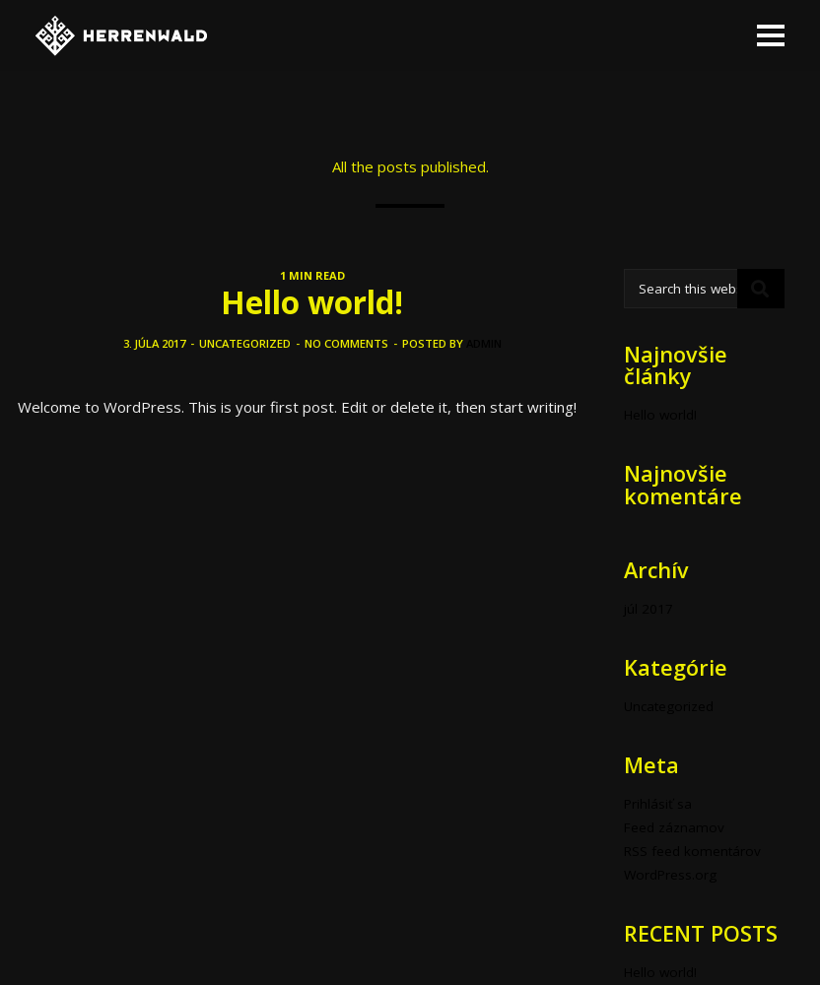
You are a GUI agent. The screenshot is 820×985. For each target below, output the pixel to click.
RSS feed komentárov (692, 851)
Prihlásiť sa (658, 804)
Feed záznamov (674, 827)
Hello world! (312, 302)
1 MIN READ (312, 275)
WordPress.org (670, 875)
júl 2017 (648, 609)
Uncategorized (245, 343)
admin (484, 343)
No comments (346, 343)
